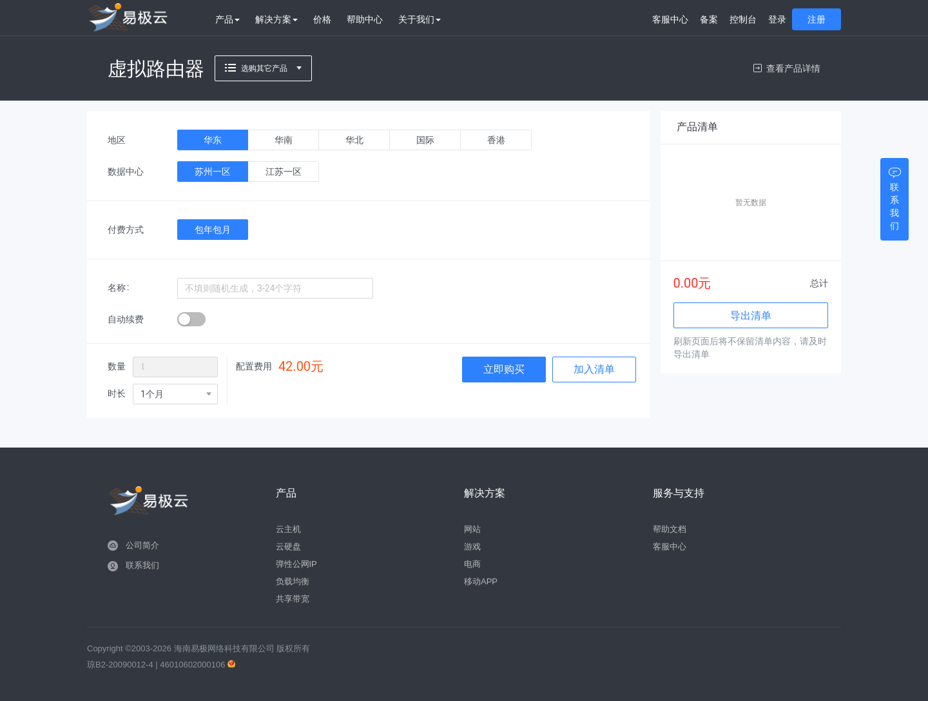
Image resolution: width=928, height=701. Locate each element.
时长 (117, 393)
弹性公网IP (296, 564)
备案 (709, 19)
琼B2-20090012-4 (120, 664)
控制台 (743, 19)
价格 (322, 19)
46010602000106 (193, 664)
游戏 (472, 546)
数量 (117, 366)
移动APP (481, 581)
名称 (117, 287)
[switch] (191, 319)
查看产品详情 (786, 68)
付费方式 (126, 229)
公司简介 (142, 545)
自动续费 (126, 319)
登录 (777, 19)
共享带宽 (292, 599)
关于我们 (419, 19)
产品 (227, 19)
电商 (472, 564)
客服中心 (670, 19)
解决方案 (276, 19)
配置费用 (254, 366)
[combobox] (175, 394)
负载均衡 (292, 581)
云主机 (288, 529)
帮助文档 (669, 529)
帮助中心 (365, 19)
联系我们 (142, 565)
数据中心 (126, 171)
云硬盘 (288, 546)
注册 (816, 19)
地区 (117, 140)
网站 (472, 529)
